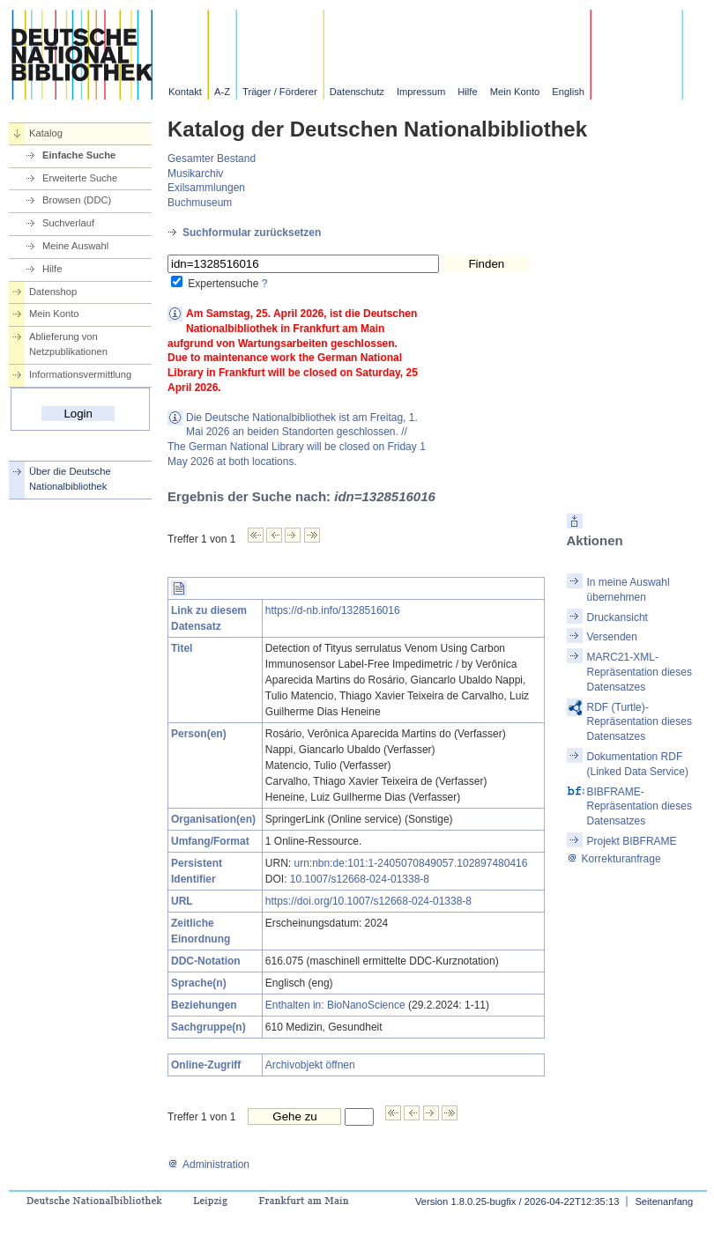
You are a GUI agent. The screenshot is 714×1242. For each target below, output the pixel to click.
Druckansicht (617, 617)
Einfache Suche (78, 155)
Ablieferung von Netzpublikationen (68, 344)
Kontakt (185, 91)
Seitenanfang (664, 1201)
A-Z (222, 91)
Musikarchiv (195, 173)
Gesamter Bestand (211, 158)
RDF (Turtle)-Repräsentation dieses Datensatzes (639, 722)
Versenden (612, 637)
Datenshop (53, 291)
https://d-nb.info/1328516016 (332, 610)
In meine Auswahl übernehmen (628, 589)
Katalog (46, 133)
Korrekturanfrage (614, 859)
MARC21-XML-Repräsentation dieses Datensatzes (639, 672)
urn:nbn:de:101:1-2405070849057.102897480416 (411, 863)
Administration (208, 1164)
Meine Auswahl (75, 245)
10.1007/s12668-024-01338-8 (359, 879)
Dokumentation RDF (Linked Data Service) (637, 764)
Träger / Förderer (279, 91)
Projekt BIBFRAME (632, 841)
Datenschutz (357, 91)
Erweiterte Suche (79, 178)
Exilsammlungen (206, 187)
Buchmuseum (199, 202)
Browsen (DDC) (76, 200)
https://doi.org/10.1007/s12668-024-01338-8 (368, 901)
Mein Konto (515, 91)
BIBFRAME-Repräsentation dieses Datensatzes (639, 807)
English (568, 91)
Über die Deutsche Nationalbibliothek (70, 479)
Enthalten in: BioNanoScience (335, 1005)
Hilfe (467, 91)
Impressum (421, 91)
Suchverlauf (68, 223)
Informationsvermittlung (80, 374)
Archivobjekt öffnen (310, 1065)
